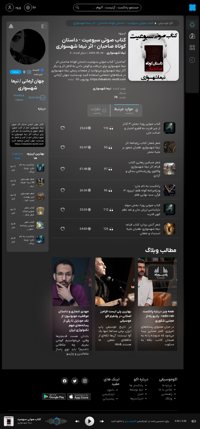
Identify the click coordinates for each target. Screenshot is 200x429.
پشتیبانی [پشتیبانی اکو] (108, 399)
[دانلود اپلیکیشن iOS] (78, 397)
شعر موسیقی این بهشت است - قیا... (27, 197)
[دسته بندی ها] (192, 48)
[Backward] (77, 421)
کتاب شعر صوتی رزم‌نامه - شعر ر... (27, 226)
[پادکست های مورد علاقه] (192, 55)
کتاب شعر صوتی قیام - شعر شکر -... (28, 211)
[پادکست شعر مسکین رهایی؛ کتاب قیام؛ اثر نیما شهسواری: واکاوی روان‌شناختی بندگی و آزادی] (170, 169)
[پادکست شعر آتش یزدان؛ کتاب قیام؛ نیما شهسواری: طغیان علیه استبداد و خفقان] (170, 229)
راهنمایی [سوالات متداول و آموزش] (166, 394)
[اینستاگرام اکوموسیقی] (85, 380)
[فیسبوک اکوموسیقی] (64, 380)
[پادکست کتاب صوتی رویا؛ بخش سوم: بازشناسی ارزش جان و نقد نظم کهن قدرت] (170, 210)
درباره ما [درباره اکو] (167, 385)
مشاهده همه (17, 156)
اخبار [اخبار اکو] (140, 394)
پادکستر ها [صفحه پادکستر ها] (136, 385)
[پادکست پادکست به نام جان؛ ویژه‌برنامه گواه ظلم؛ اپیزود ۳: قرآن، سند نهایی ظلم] (170, 190)
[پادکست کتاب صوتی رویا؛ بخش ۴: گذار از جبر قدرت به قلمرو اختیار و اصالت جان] (170, 128)
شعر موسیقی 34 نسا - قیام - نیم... (27, 183)
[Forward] (101, 421)
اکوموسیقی (130, 421)
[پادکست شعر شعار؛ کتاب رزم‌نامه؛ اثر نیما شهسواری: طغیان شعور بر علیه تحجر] (170, 147)
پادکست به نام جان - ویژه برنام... (26, 168)
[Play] (89, 421)
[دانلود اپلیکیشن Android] (54, 397)
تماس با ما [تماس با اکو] (165, 390)
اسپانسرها (136, 399)
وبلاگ (168, 399)
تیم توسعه (136, 390)
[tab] (126, 110)
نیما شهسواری (102, 89)
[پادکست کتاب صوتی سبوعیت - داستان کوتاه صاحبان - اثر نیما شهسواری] (8, 421)
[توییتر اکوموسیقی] (74, 380)
